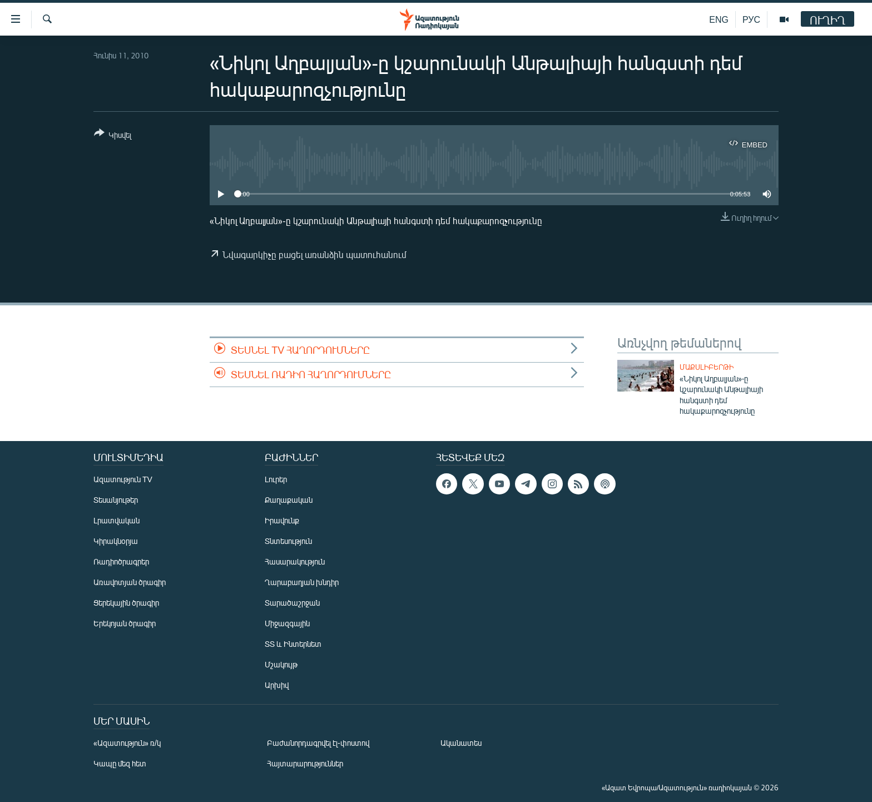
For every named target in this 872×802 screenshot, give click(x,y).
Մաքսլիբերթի (707, 367)
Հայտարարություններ (305, 763)
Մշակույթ (281, 664)
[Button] (112, 136)
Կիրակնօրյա (115, 541)
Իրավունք (282, 520)
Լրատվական (116, 520)
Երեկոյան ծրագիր (124, 623)
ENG (719, 19)
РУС (751, 19)
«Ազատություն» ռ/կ (127, 742)
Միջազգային (287, 623)
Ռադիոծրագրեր (121, 561)
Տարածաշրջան (292, 602)
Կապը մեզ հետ (119, 763)
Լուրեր (276, 479)
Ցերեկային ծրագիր (126, 602)
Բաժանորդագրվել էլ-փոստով (318, 742)
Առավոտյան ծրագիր (129, 582)
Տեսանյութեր (115, 499)
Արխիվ (277, 685)
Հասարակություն (295, 561)
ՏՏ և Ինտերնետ (293, 643)
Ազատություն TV (122, 479)
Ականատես (461, 742)
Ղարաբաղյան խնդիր (302, 582)
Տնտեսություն (288, 541)
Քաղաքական (289, 499)
